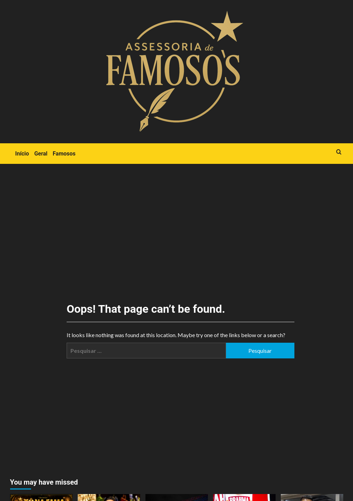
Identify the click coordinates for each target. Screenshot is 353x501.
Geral (40, 153)
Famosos (64, 153)
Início (22, 153)
